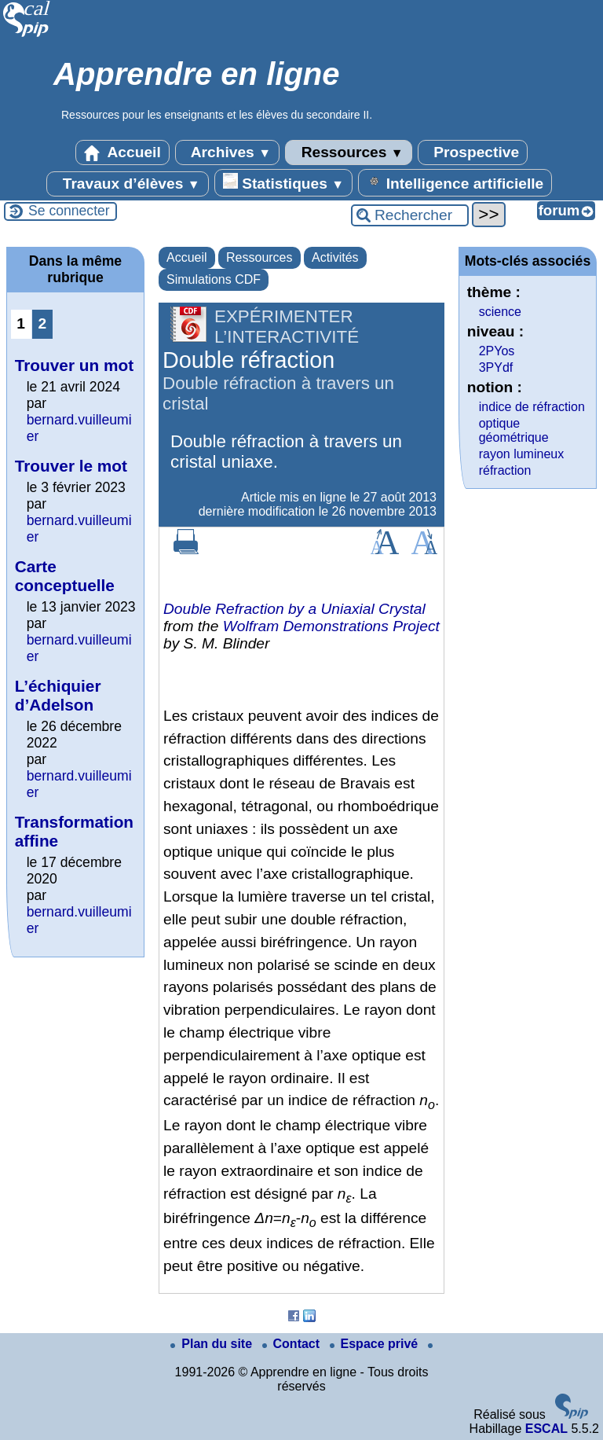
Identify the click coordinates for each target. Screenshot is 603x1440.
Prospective (472, 152)
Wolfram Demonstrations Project (331, 626)
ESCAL (546, 1428)
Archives (227, 152)
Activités (335, 257)
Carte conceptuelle (65, 575)
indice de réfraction (532, 406)
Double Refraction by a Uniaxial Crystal (294, 609)
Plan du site (212, 1343)
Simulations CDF (213, 279)
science (500, 311)
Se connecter (69, 211)
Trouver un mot (74, 365)
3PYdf (496, 367)
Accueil (122, 152)
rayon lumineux (522, 454)
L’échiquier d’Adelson (58, 695)
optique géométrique (514, 430)
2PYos (497, 351)
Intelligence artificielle (455, 182)
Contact (292, 1343)
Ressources (348, 152)
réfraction (505, 470)
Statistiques (283, 182)
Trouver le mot (71, 466)
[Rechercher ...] (410, 215)
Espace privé (376, 1343)
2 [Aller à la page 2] (42, 323)
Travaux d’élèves (127, 184)
